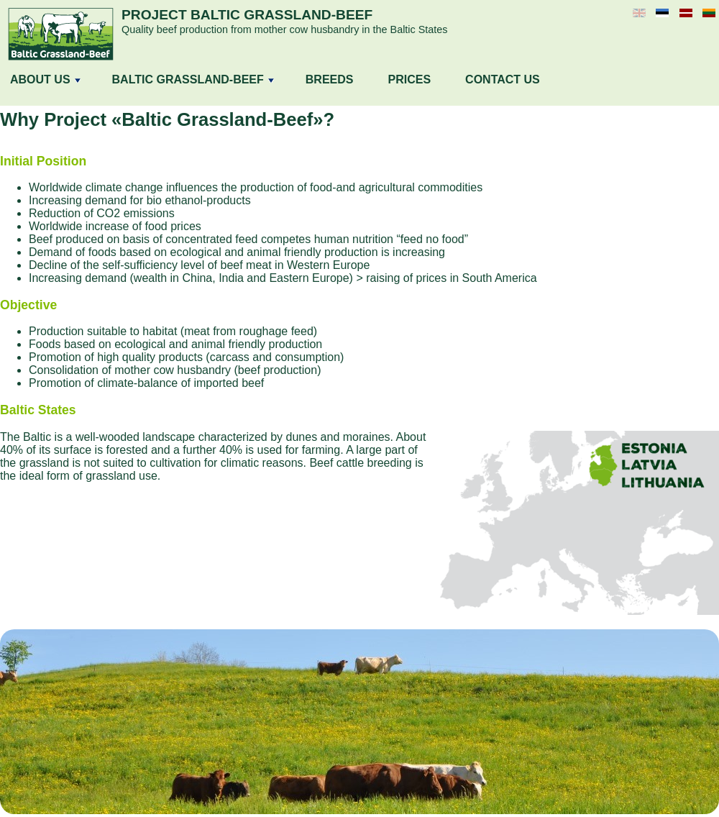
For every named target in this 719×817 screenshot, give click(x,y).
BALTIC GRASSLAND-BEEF (193, 79)
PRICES (409, 79)
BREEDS (330, 79)
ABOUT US (45, 79)
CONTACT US (502, 79)
